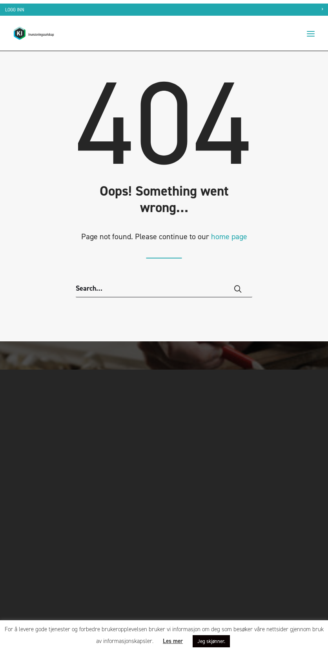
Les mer (173, 641)
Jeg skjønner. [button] (211, 641)
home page (229, 236)
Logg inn (14, 10)
